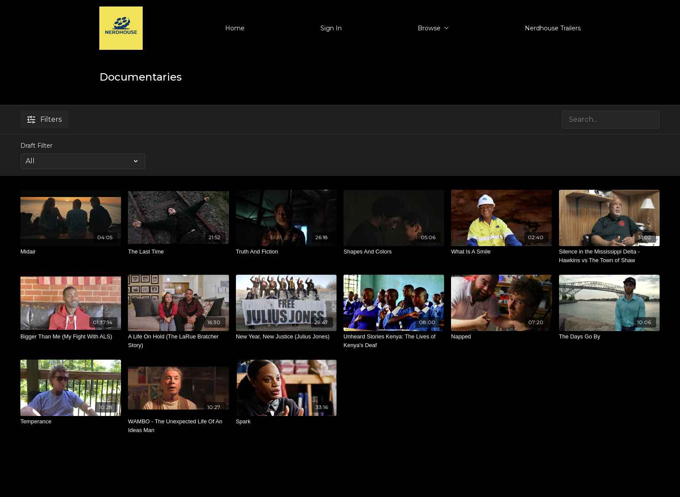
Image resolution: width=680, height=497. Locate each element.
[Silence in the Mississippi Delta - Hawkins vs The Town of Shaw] (609, 255)
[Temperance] (70, 421)
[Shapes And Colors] (393, 251)
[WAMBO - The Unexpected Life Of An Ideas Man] (178, 425)
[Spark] (286, 421)
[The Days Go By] (609, 336)
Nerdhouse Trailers (553, 28)
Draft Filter (36, 145)
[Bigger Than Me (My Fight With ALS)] (70, 336)
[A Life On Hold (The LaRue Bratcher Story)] (178, 340)
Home (235, 28)
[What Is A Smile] (501, 251)
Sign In (331, 28)
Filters (44, 119)
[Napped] (501, 336)
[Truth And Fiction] (286, 251)
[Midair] (70, 251)
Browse (433, 28)
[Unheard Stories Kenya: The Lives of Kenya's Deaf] (393, 340)
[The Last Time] (178, 251)
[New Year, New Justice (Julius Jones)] (286, 336)
